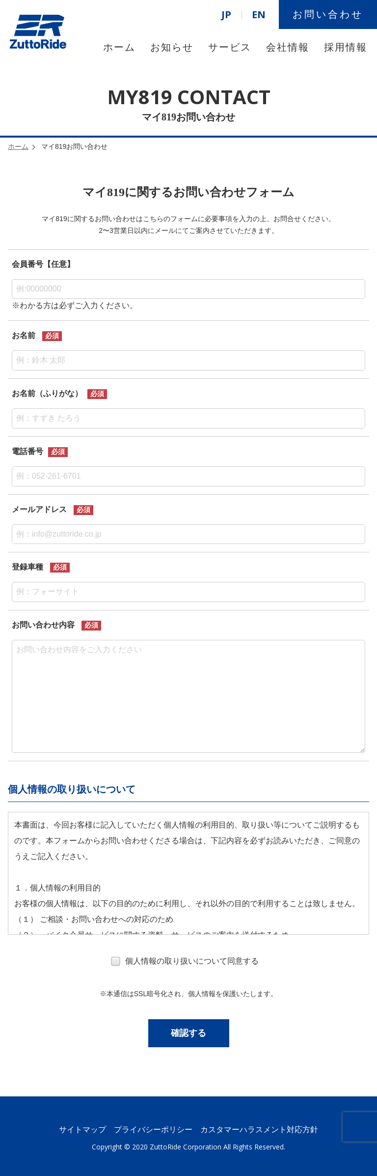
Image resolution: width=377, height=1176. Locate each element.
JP (226, 14)
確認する (188, 1033)
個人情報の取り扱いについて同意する (185, 962)
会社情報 (287, 47)
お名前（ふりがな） (47, 393)
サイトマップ (82, 1129)
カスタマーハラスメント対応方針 (259, 1129)
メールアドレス (39, 509)
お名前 (23, 335)
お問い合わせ (328, 14)
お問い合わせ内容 (43, 625)
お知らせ (171, 47)
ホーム (119, 47)
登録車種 (27, 567)
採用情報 (345, 47)
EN (259, 14)
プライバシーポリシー (153, 1129)
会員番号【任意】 (43, 264)
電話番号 (27, 451)
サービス (229, 47)
